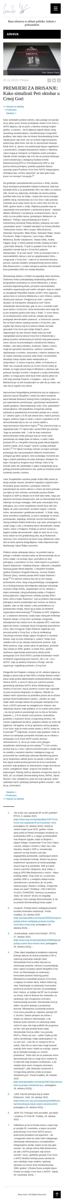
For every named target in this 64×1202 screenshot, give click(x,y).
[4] (10, 578)
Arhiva (13, 34)
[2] (39, 425)
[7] (43, 745)
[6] (16, 731)
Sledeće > (11, 113)
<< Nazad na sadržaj (13, 106)
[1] (33, 176)
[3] (12, 448)
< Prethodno (10, 110)
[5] (32, 611)
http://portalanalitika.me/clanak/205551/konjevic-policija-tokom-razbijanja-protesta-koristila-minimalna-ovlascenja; (38, 921)
